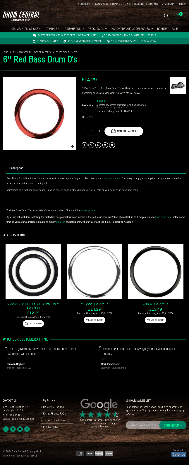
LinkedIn (98, 145)
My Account (168, 4)
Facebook (84, 145)
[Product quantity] (93, 131)
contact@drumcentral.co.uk (18, 419)
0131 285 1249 (11, 415)
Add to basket (126, 131)
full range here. (88, 210)
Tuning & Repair (121, 4)
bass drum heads (111, 178)
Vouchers (84, 4)
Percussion (96, 28)
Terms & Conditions (54, 420)
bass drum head (163, 217)
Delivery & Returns (53, 407)
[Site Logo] (21, 16)
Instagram (27, 429)
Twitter (91, 145)
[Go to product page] (33, 271)
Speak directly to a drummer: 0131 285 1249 (131, 35)
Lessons (139, 4)
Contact (153, 4)
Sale (175, 28)
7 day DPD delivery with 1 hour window (133, 41)
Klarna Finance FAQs (54, 413)
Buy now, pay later (47, 41)
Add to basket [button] (35, 323)
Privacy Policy (50, 427)
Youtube (20, 429)
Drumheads (73, 28)
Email (112, 145)
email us (60, 222)
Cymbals (51, 28)
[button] (166, 16)
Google (113, 423)
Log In (182, 4)
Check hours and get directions (112, 107)
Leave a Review (99, 426)
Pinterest (105, 145)
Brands (162, 28)
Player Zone (101, 4)
